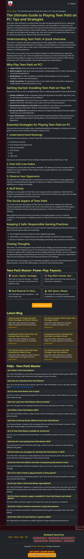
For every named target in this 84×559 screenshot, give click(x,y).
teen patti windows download (56, 541)
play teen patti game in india (68, 538)
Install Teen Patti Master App (22, 387)
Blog (14, 11)
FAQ (26, 537)
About (16, 537)
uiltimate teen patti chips (41, 541)
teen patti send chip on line (40, 538)
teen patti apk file (69, 541)
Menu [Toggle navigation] (71, 3)
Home (9, 11)
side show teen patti (54, 538)
